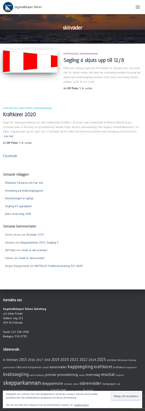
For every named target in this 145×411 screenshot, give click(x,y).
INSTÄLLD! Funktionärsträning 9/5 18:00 (58, 266)
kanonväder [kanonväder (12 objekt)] (58, 367)
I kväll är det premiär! (34, 250)
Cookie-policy (81, 404)
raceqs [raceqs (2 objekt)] (82, 375)
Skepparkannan (88, 53)
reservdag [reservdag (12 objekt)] (93, 374)
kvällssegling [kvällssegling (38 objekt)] (16, 374)
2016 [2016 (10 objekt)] (31, 360)
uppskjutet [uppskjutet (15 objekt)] (58, 390)
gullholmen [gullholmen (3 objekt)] (9, 367)
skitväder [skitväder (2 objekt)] (68, 384)
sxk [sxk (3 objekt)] (118, 383)
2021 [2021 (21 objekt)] (74, 359)
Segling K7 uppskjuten (18, 206)
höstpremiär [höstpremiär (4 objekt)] (34, 367)
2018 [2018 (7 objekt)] (47, 360)
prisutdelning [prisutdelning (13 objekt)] (67, 374)
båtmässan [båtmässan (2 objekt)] (123, 360)
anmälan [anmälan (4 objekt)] (112, 360)
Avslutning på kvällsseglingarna (24, 190)
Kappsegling (70, 53)
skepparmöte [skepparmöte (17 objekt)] (52, 383)
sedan (85, 88)
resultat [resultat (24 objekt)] (108, 374)
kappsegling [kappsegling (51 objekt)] (80, 366)
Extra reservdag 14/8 (18, 214)
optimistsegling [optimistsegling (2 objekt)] (37, 375)
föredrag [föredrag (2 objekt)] (132, 360)
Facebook (10, 156)
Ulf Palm (10, 250)
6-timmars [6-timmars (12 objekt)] (10, 359)
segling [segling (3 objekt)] (120, 374)
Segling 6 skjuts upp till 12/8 (93, 60)
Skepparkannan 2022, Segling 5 (39, 242)
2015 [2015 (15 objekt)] (23, 359)
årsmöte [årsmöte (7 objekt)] (88, 390)
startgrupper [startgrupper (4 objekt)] (109, 384)
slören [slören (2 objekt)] (76, 384)
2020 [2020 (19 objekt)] (64, 359)
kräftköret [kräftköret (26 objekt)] (103, 366)
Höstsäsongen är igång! (19, 198)
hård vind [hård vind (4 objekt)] (22, 367)
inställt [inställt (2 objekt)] (45, 367)
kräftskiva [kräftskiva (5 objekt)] (119, 367)
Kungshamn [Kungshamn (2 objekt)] (131, 367)
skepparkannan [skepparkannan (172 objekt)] (22, 382)
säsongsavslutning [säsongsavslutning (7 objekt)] (15, 390)
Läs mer (9, 136)
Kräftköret (26, 108)
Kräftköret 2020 (19, 114)
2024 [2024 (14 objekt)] (92, 359)
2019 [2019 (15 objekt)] (55, 359)
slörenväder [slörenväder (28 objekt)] (90, 383)
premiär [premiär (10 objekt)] (50, 374)
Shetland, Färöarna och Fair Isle (24, 183)
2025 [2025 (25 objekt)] (101, 359)
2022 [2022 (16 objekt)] (83, 359)
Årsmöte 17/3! (35, 234)
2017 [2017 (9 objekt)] (39, 360)
